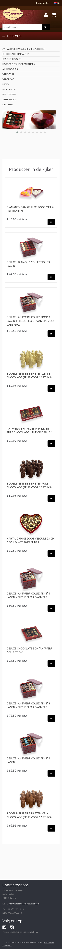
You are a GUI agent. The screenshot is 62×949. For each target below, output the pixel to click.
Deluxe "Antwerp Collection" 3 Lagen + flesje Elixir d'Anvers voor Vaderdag (31, 321)
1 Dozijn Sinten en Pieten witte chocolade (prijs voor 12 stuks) (29, 375)
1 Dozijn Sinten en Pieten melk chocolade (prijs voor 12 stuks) (29, 815)
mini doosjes (10, 69)
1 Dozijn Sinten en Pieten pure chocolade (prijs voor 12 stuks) (29, 485)
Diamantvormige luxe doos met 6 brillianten (30, 209)
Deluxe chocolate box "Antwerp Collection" (29, 650)
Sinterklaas (9, 99)
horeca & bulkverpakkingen (18, 64)
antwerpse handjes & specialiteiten (23, 49)
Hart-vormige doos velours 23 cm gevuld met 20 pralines (30, 540)
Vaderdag (8, 79)
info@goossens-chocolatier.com (24, 904)
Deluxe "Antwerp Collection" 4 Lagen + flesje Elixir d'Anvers (28, 595)
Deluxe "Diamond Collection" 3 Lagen (28, 264)
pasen (5, 84)
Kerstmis (7, 104)
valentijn (8, 74)
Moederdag (9, 89)
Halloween (9, 94)
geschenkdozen (11, 59)
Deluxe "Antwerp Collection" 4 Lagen (28, 760)
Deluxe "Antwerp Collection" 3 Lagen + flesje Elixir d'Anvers (28, 705)
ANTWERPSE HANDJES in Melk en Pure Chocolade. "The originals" (29, 430)
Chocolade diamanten (15, 54)
